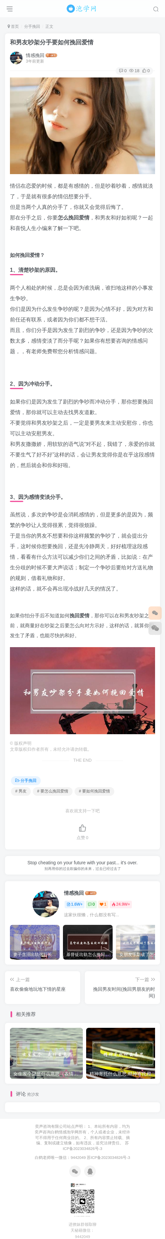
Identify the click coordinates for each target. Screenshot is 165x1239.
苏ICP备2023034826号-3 (108, 1157)
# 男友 (21, 791)
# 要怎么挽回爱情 (52, 791)
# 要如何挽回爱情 (94, 791)
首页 (13, 26)
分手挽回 (32, 26)
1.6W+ (75, 904)
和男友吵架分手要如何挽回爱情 (51, 42)
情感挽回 (35, 55)
